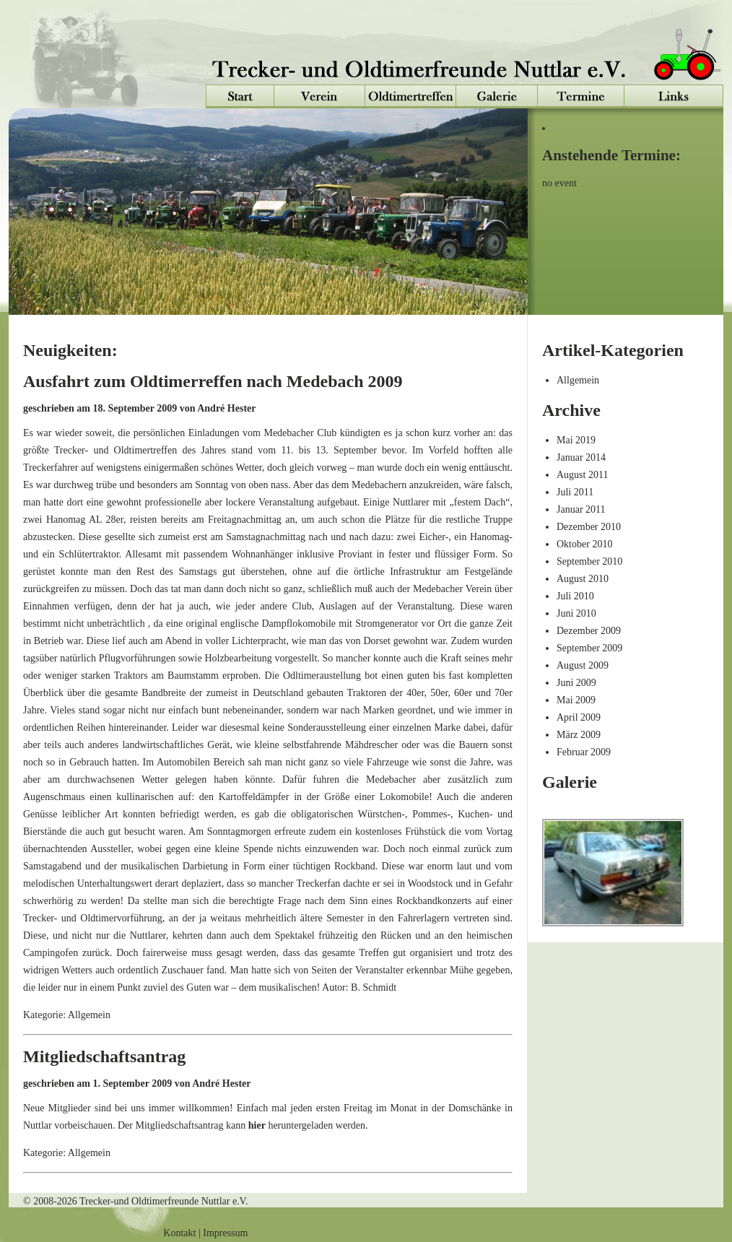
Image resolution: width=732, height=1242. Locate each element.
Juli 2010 (575, 596)
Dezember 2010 (589, 526)
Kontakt (179, 1233)
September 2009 (589, 648)
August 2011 (582, 474)
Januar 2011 (581, 509)
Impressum (225, 1233)
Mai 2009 (576, 700)
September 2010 (589, 561)
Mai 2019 (576, 440)
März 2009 (579, 734)
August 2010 (583, 578)
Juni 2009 (576, 682)
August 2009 (583, 665)
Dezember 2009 (589, 630)
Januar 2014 (581, 457)
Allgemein (578, 380)
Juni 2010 (576, 613)
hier (257, 1125)
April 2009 (579, 717)
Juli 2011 (575, 492)
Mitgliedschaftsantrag (104, 1056)
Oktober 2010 (584, 544)
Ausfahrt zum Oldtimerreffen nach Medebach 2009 (213, 381)
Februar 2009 (584, 752)
